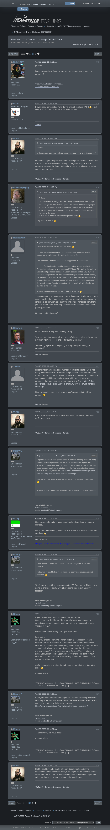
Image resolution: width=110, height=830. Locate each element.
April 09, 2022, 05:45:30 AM (46, 328)
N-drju (16, 518)
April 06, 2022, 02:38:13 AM (46, 138)
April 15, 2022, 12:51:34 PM (46, 412)
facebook (44, 510)
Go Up (11, 803)
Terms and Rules (85, 828)
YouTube (68, 828)
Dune (16, 103)
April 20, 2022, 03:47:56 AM (46, 614)
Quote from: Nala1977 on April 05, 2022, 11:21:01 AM (58, 143)
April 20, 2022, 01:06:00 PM (46, 765)
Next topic (94, 44)
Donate (66, 179)
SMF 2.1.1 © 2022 (18, 828)
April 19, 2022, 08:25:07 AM (46, 554)
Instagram (58, 510)
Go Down (13, 54)
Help (77, 828)
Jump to (48, 822)
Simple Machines (30, 828)
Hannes (17, 328)
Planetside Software (46, 828)
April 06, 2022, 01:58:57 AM (46, 103)
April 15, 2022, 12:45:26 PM (46, 366)
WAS (16, 138)
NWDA (37, 179)
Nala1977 (18, 62)
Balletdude (19, 237)
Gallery (38, 124)
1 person (38, 354)
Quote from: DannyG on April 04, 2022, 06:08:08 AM (58, 192)
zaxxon (17, 366)
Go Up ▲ (94, 828)
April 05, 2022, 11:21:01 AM (46, 62)
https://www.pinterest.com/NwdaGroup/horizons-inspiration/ (61, 706)
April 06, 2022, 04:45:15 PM (46, 187)
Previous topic (80, 44)
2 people (38, 539)
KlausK (17, 614)
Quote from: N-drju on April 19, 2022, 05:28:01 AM (57, 559)
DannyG (17, 450)
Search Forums (91, 3)
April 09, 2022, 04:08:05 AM (46, 237)
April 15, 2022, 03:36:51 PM (46, 450)
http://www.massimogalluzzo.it (47, 86)
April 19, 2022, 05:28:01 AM (46, 518)
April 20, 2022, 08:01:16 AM (46, 694)
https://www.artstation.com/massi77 (49, 84)
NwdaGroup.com (41, 508)
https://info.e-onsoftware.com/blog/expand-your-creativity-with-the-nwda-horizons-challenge (65, 384)
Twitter (51, 510)
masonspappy (21, 187)
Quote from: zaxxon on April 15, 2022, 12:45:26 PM (57, 456)
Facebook (62, 828)
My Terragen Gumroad (51, 179)
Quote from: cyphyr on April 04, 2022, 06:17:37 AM (57, 243)
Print (97, 54)
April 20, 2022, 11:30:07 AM (46, 729)
